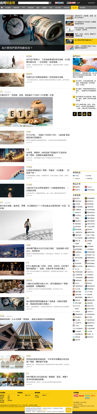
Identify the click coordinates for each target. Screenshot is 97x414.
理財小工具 (27, 395)
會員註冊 (90, 2)
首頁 (3, 7)
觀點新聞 (2, 395)
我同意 (69, 410)
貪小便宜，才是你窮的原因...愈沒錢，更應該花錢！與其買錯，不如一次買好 (86, 83)
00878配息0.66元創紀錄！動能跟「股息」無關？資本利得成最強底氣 (86, 98)
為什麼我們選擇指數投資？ (17, 47)
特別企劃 (10, 400)
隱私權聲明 (44, 410)
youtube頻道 (84, 114)
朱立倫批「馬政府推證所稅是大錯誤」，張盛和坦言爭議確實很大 (86, 90)
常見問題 (37, 397)
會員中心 (37, 395)
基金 (9, 398)
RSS (89, 114)
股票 (9, 397)
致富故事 (2, 397)
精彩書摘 (2, 402)
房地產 (1, 398)
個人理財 (2, 400)
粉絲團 (78, 2)
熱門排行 (77, 56)
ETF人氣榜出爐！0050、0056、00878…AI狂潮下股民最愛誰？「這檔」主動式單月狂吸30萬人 (86, 106)
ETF (9, 395)
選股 (18, 395)
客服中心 (44, 395)
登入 (94, 2)
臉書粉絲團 (75, 114)
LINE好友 (80, 114)
